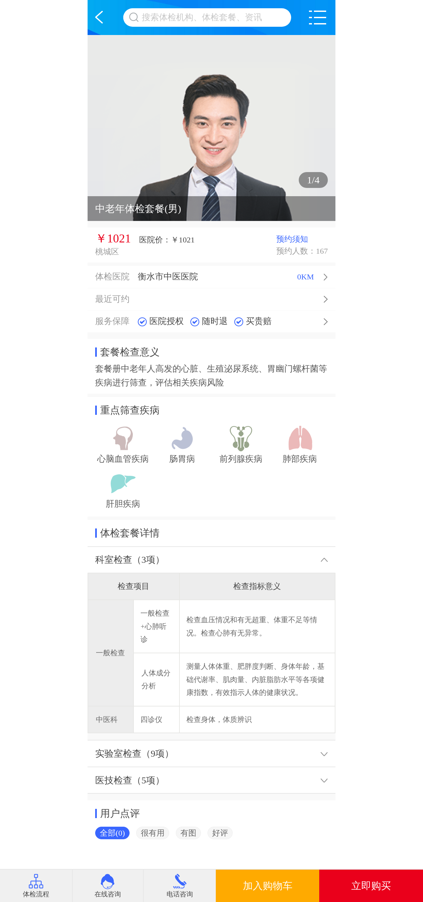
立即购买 (371, 885)
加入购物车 (267, 885)
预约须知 (292, 239)
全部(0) (112, 833)
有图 (188, 833)
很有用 (153, 833)
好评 (220, 833)
